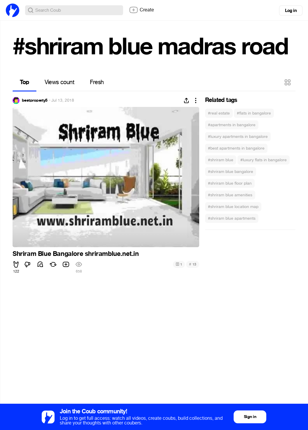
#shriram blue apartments (232, 218)
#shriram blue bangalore (230, 171)
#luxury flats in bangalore (263, 160)
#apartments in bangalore (232, 125)
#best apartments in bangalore (236, 148)
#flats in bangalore (254, 113)
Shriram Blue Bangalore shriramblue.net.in (76, 254)
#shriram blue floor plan (230, 183)
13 (192, 264)
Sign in (250, 416)
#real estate (219, 113)
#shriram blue (220, 160)
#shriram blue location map (233, 206)
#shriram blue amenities (230, 195)
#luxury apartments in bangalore (238, 136)
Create (141, 10)
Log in (291, 10)
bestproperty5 (35, 100)
